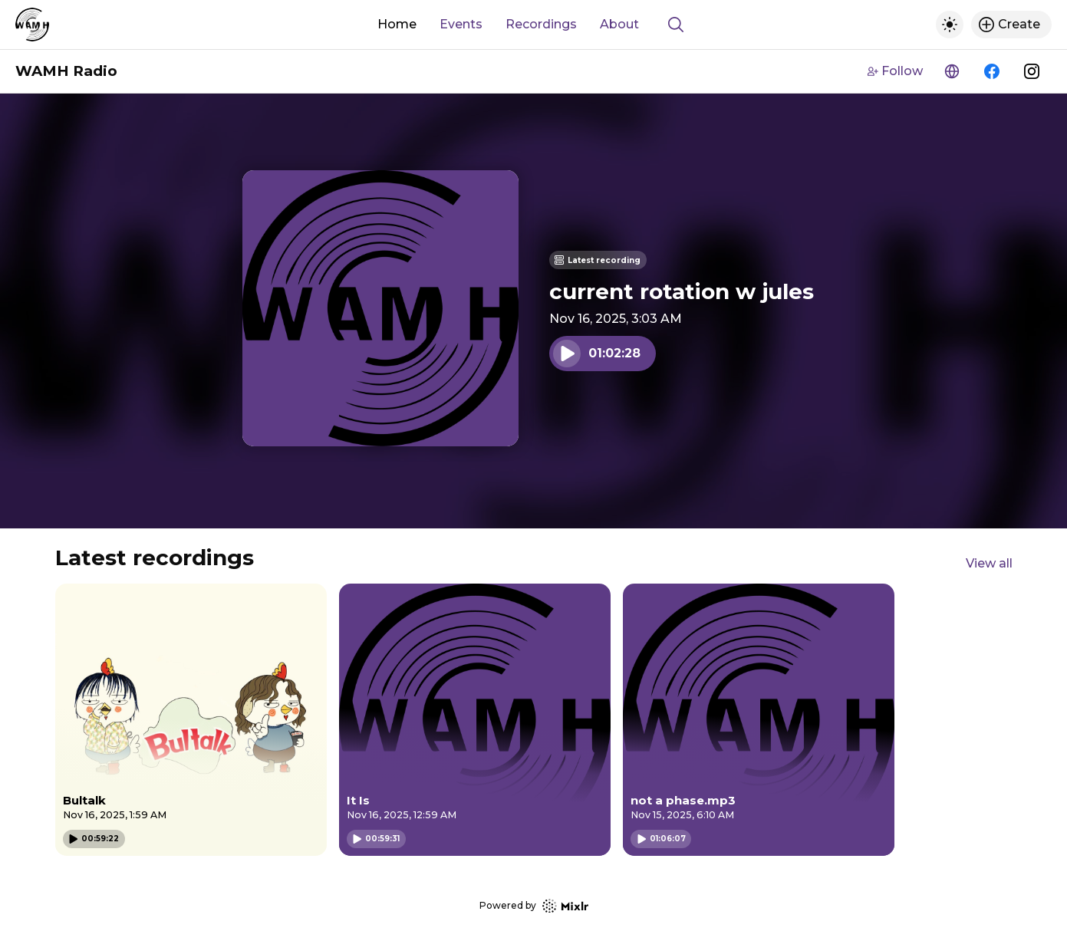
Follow (895, 71)
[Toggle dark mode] (949, 24)
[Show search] (676, 24)
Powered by (533, 906)
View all (989, 563)
